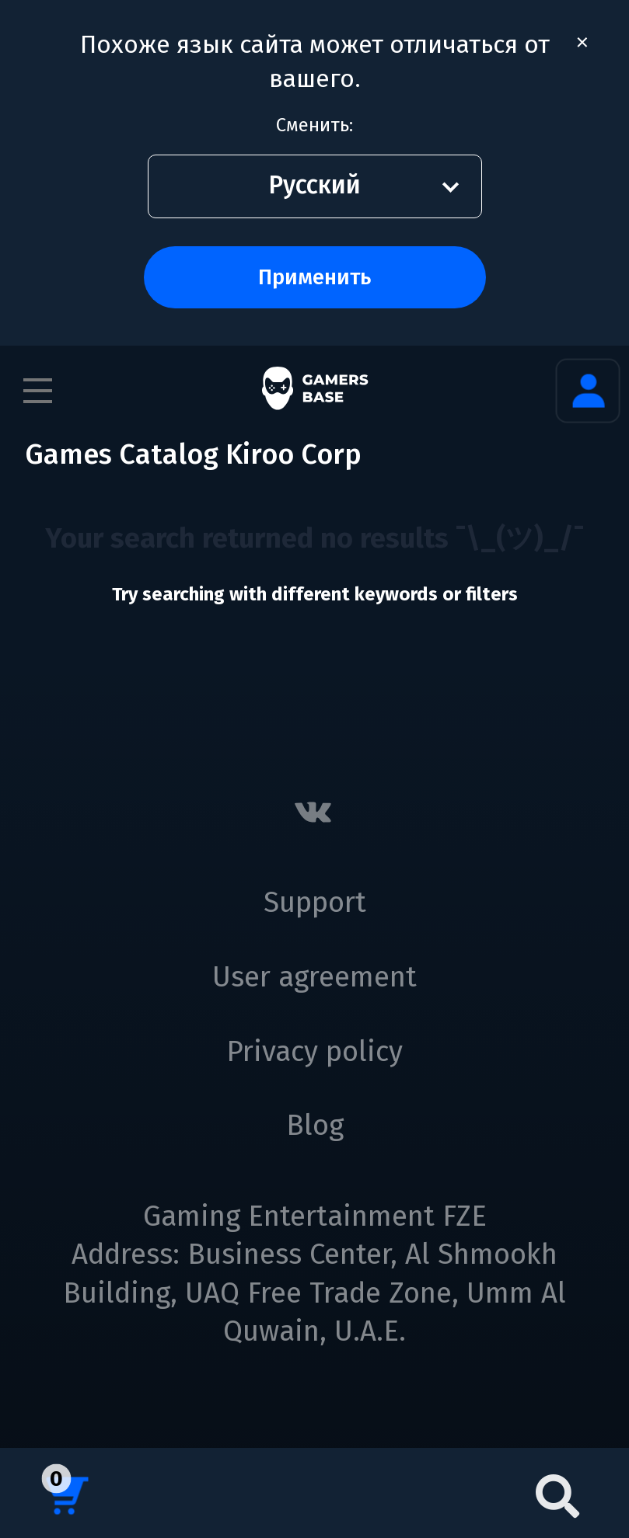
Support (315, 903)
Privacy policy (314, 1052)
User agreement (314, 977)
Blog (315, 1125)
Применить (314, 277)
